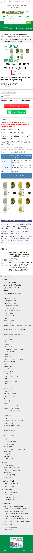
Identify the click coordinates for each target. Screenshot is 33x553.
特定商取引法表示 (15, 7)
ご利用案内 (8, 5)
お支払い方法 (16, 5)
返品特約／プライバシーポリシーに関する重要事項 (16, 100)
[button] (14, 72)
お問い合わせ (24, 5)
